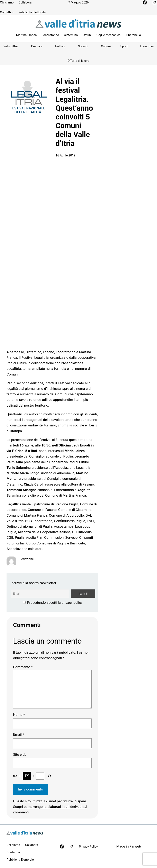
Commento (23, 667)
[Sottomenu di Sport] (125, 46)
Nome (19, 715)
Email (18, 734)
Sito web (19, 754)
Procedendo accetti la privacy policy (55, 602)
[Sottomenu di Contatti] (12, 12)
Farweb (135, 846)
